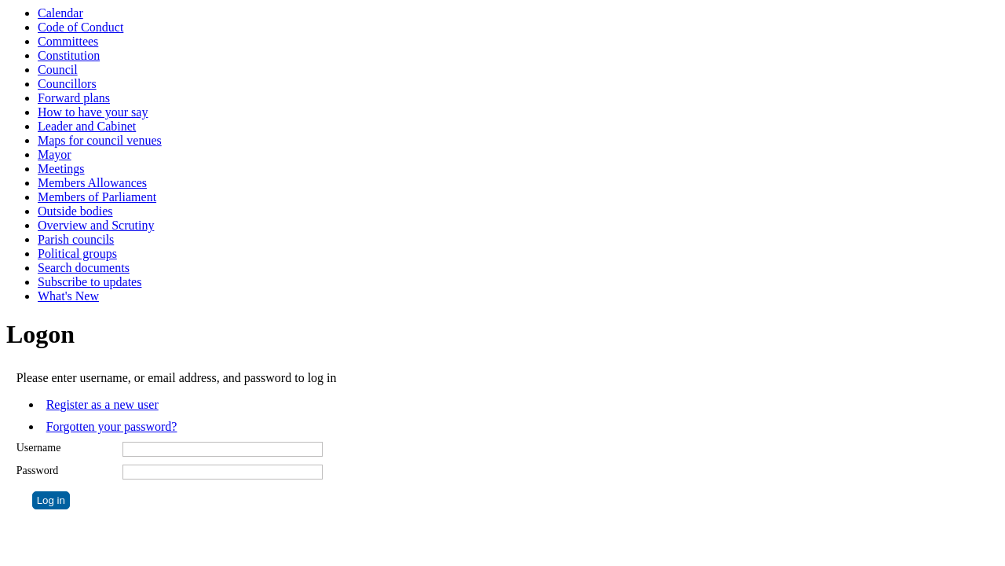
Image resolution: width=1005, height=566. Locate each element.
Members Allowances (92, 182)
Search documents (84, 267)
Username (38, 448)
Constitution (69, 55)
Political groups (77, 253)
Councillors (67, 83)
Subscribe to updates (89, 282)
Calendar (60, 13)
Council (58, 69)
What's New (68, 296)
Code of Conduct (80, 27)
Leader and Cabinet (87, 126)
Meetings (61, 168)
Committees (68, 41)
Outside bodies (75, 211)
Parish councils (76, 239)
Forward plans (74, 98)
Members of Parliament (97, 197)
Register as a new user (102, 404)
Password (37, 470)
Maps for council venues (100, 140)
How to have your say (93, 112)
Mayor (54, 154)
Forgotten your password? (111, 426)
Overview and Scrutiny (96, 225)
